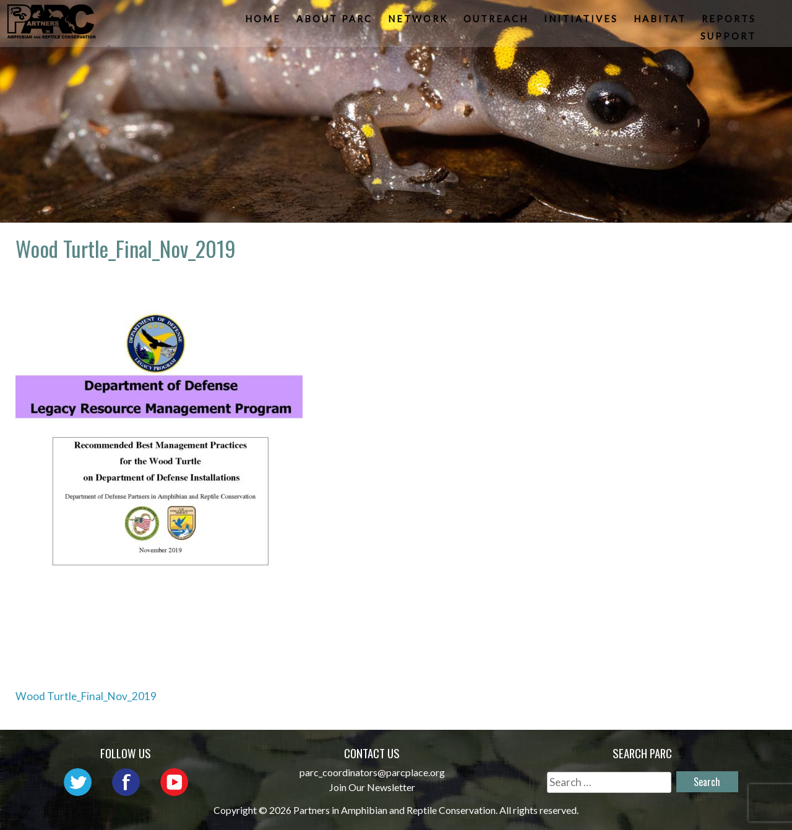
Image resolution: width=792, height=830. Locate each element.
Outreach (497, 22)
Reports (730, 22)
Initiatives (582, 22)
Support (729, 40)
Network (419, 22)
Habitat (661, 22)
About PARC (336, 22)
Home (264, 22)
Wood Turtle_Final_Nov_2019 (86, 696)
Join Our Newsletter (372, 787)
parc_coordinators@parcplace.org (372, 772)
